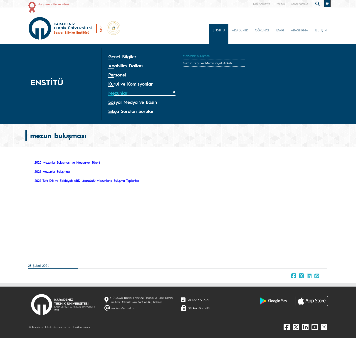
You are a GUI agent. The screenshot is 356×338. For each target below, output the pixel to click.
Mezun (281, 3)
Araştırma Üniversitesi (53, 4)
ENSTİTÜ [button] (219, 30)
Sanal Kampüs (299, 3)
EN (327, 3)
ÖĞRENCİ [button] (262, 30)
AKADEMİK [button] (240, 30)
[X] (296, 327)
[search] (318, 3)
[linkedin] (305, 327)
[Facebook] (287, 327)
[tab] (142, 56)
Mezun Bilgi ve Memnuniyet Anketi (207, 63)
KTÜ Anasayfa (261, 3)
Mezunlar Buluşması (196, 55)
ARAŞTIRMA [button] (299, 30)
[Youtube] (315, 327)
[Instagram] (324, 327)
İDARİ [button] (280, 30)
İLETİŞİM (321, 30)
